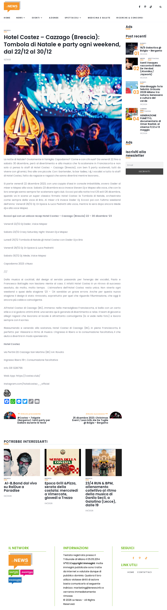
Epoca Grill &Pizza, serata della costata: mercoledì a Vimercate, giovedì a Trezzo (61, 490)
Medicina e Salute (99, 17)
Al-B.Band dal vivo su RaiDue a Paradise (20, 487)
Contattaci (144, 572)
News (19, 17)
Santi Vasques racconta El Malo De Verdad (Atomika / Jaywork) (150, 68)
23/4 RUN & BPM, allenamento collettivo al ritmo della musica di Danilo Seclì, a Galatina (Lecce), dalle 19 (100, 494)
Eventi (36, 17)
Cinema (143, 109)
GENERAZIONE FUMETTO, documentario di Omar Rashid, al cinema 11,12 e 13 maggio (150, 123)
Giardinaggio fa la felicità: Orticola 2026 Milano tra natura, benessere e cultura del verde (151, 94)
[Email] (144, 165)
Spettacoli (72, 17)
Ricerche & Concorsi (129, 17)
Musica (7, 30)
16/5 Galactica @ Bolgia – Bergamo (151, 49)
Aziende (54, 17)
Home (7, 17)
